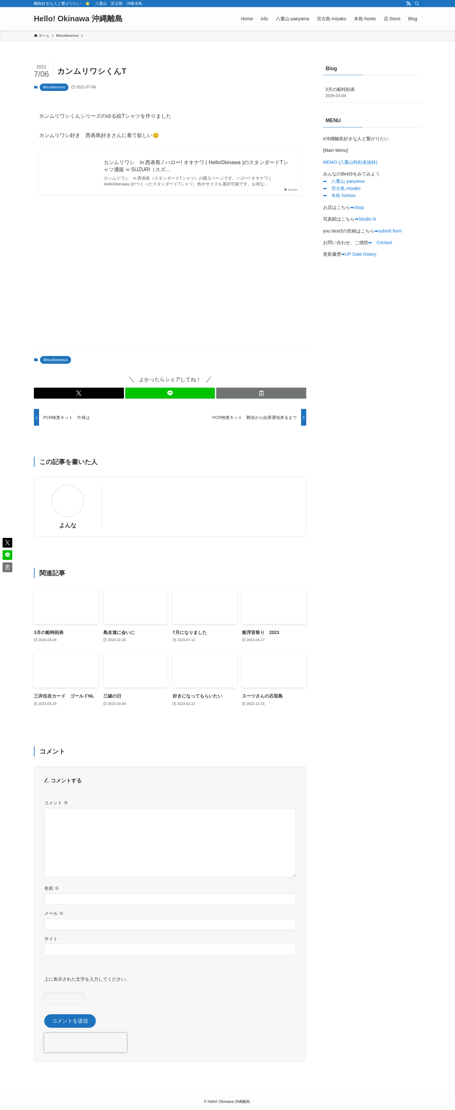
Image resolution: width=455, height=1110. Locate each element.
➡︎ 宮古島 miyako (341, 188)
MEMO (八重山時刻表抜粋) (350, 162)
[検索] (417, 3)
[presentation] (85, 1042)
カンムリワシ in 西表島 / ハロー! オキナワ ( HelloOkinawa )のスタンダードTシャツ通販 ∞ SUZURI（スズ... (196, 166)
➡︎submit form (388, 230)
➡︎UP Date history (359, 254)
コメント (56, 802)
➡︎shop (357, 207)
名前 (51, 888)
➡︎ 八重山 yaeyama (344, 181)
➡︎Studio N (365, 219)
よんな (67, 525)
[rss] (408, 3)
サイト (51, 938)
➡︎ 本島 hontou (339, 195)
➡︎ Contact (380, 242)
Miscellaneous (54, 87)
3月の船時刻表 (372, 93)
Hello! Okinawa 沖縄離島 (78, 19)
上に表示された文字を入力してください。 (87, 979)
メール (54, 913)
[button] (79, 393)
